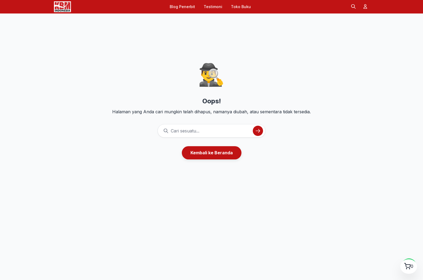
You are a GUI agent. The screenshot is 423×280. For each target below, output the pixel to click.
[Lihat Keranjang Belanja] (407, 265)
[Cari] (353, 7)
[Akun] (365, 7)
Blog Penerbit (182, 6)
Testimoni (213, 6)
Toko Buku (241, 6)
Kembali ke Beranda (211, 152)
